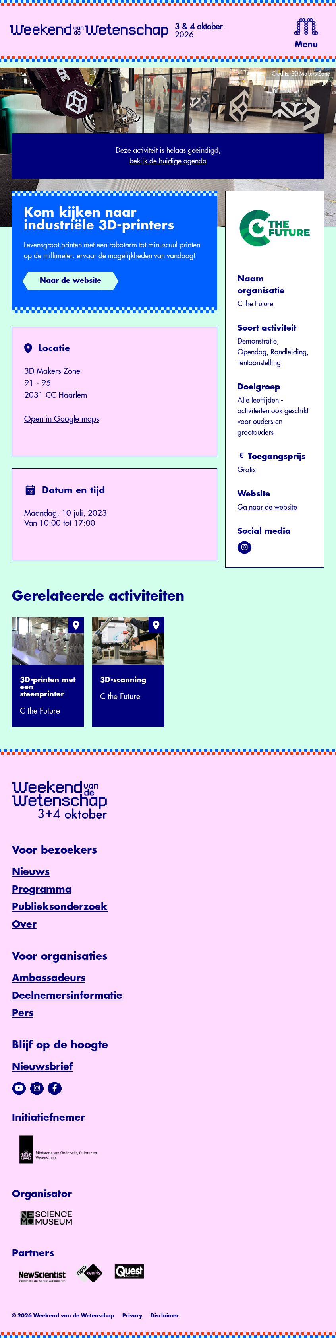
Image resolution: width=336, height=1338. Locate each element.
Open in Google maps (61, 419)
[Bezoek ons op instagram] (244, 547)
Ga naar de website (267, 507)
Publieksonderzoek (60, 907)
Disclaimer (165, 1315)
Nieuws (31, 872)
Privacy (132, 1315)
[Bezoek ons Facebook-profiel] (55, 1088)
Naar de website (70, 280)
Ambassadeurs (48, 978)
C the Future (255, 303)
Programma (41, 889)
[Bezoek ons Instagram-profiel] (37, 1088)
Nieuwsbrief (42, 1067)
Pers (22, 1013)
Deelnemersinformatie (67, 995)
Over (24, 924)
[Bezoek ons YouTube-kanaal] (19, 1088)
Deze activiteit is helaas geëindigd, (168, 157)
